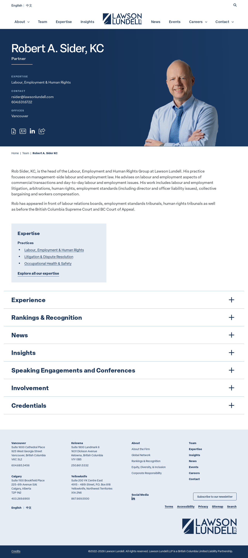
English (16, 5)
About (22, 21)
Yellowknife (79, 476)
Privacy (203, 506)
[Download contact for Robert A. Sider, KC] (23, 131)
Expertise (64, 21)
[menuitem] (123, 18)
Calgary (16, 476)
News (155, 21)
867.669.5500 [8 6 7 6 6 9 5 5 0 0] (80, 498)
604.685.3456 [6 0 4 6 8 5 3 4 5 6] (20, 465)
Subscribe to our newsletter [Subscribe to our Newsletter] (214, 496)
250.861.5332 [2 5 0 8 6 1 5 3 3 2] (80, 465)
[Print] (13, 131)
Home (15, 153)
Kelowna (77, 443)
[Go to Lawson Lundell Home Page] (209, 526)
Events (174, 21)
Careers (198, 21)
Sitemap (217, 506)
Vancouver (18, 443)
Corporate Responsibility (147, 473)
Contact (224, 21)
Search (232, 506)
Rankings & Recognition (146, 461)
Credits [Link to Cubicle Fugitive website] (15, 551)
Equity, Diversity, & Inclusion (149, 467)
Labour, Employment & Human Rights (41, 82)
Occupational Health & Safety (47, 263)
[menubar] (124, 18)
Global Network (141, 455)
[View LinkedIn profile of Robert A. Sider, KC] (32, 131)
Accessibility (186, 506)
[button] (235, 5)
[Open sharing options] (42, 131)
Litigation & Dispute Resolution (48, 256)
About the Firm (141, 449)
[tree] (124, 352)
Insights (87, 21)
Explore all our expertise (38, 273)
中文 (29, 5)
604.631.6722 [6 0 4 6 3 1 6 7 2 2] (21, 102)
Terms (169, 506)
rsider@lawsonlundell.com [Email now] (32, 96)
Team (42, 21)
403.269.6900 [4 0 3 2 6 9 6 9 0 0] (20, 498)
